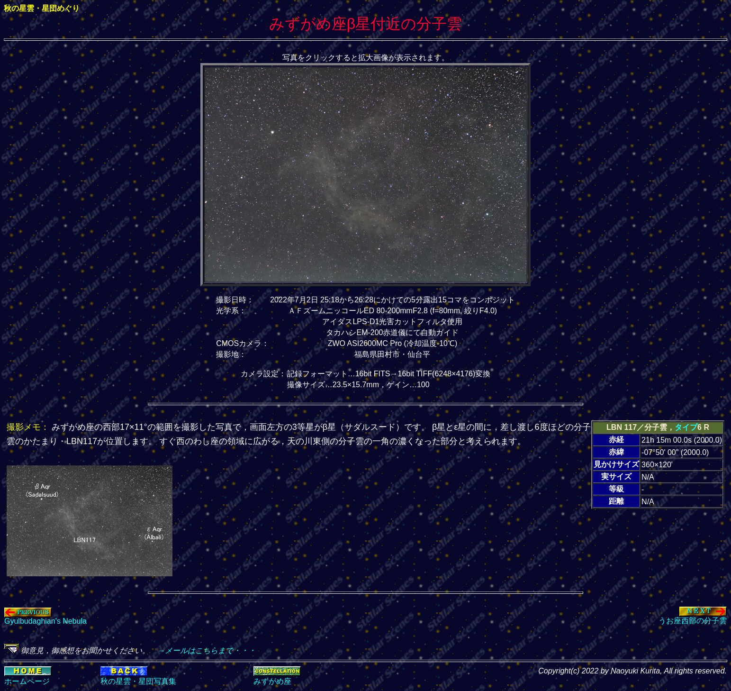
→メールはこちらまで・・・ (203, 650)
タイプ (686, 427)
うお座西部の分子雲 (693, 617)
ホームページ (27, 681)
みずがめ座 (272, 681)
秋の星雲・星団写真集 (138, 681)
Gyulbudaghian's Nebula (45, 617)
